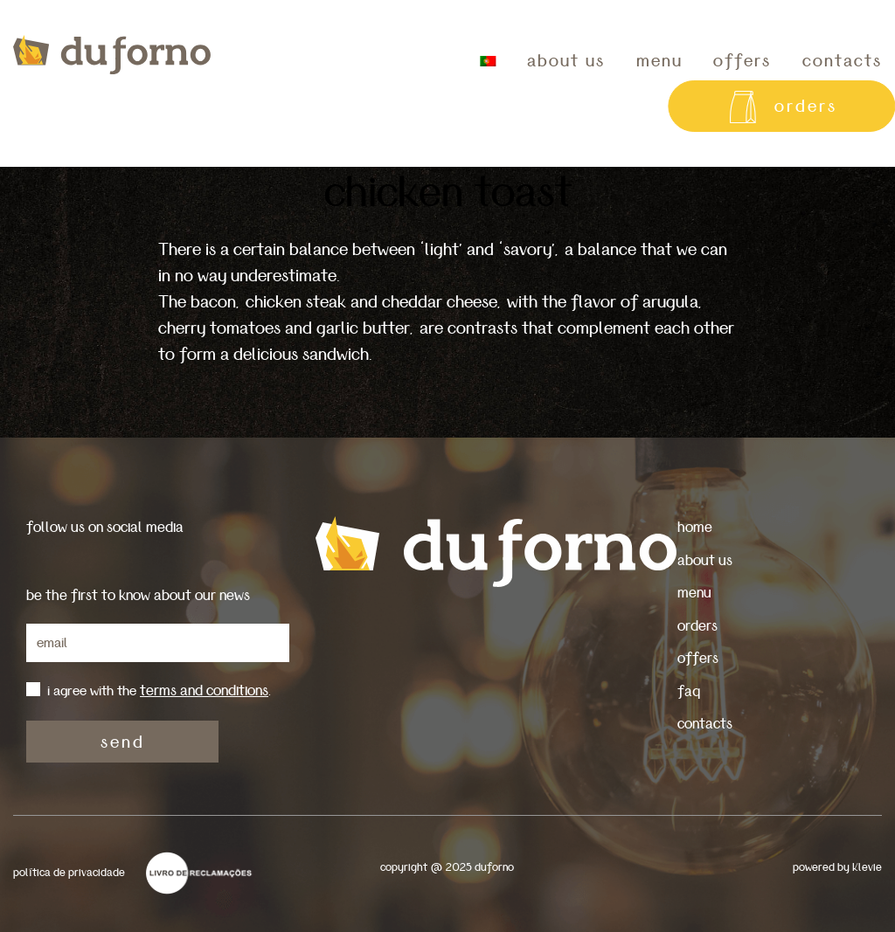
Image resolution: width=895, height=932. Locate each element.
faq (688, 691)
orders (697, 625)
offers (742, 61)
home (694, 527)
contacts (704, 723)
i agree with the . (159, 691)
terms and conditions (204, 690)
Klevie (867, 867)
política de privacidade (69, 873)
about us (566, 61)
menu (659, 61)
